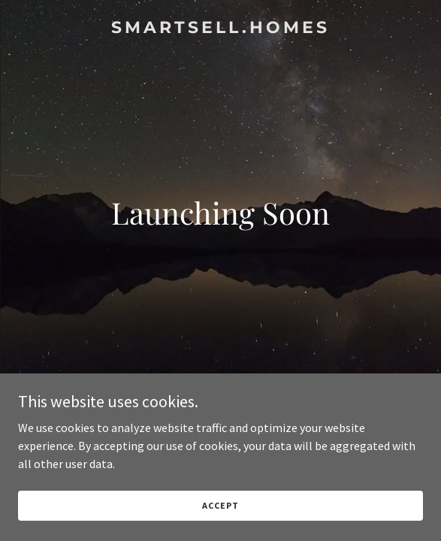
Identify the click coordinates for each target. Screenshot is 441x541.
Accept (220, 505)
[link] (220, 28)
